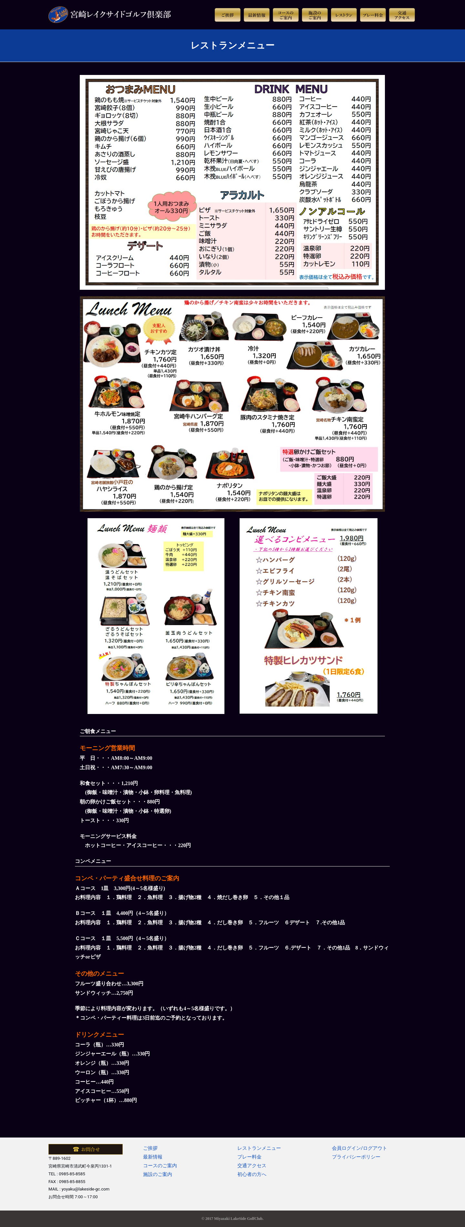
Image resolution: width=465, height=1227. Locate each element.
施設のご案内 (157, 1174)
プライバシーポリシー (356, 1157)
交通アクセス (251, 1166)
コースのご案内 (160, 1166)
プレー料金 (249, 1157)
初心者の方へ (251, 1174)
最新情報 (152, 1157)
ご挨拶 (150, 1148)
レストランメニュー (259, 1148)
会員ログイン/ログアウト (359, 1148)
